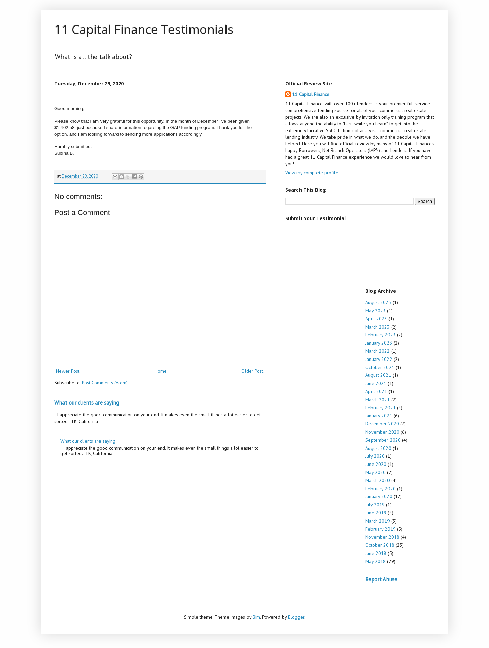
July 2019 (375, 505)
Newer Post (67, 371)
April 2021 (376, 391)
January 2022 (378, 359)
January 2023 (378, 343)
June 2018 (375, 553)
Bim (256, 617)
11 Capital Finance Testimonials (144, 29)
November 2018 (382, 537)
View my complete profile (311, 173)
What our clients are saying (86, 402)
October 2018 (379, 545)
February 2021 (380, 408)
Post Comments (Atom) (105, 383)
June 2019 (375, 513)
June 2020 (375, 464)
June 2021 (375, 383)
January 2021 (378, 416)
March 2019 (377, 521)
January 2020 (378, 496)
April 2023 (376, 319)
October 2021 (379, 367)
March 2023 (377, 327)
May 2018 (375, 561)
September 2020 (383, 440)
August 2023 (378, 302)
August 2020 (378, 448)
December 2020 (382, 424)
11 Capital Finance (310, 94)
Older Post (252, 371)
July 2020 (375, 456)
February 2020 (380, 489)
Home (161, 371)
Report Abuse (381, 579)
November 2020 (382, 432)
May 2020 (375, 472)
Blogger (296, 617)
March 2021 (377, 400)
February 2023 (380, 335)
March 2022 (377, 351)
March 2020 (377, 480)
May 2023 (375, 311)
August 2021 (378, 375)
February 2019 (380, 529)
